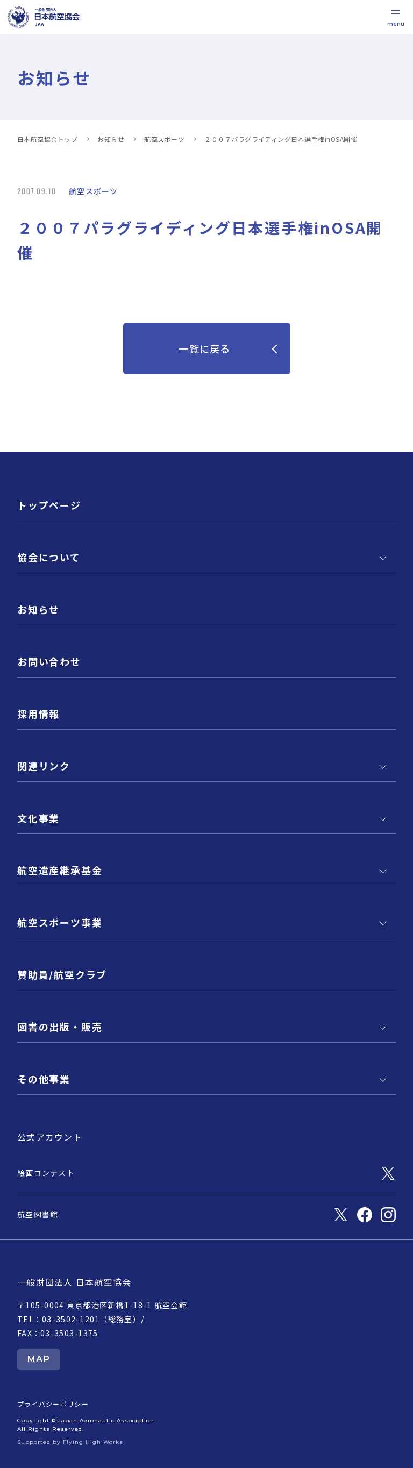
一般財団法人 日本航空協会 (74, 1281)
